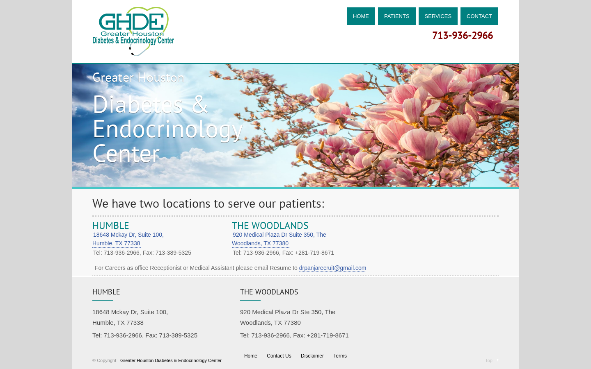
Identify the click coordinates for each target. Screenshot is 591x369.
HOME (361, 16)
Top (488, 360)
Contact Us (279, 356)
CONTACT (479, 16)
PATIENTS (397, 16)
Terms (340, 356)
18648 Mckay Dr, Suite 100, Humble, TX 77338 (128, 239)
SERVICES (438, 16)
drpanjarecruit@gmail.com (333, 268)
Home (250, 356)
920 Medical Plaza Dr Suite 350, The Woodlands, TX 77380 (279, 239)
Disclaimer (312, 356)
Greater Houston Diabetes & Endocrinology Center (171, 360)
